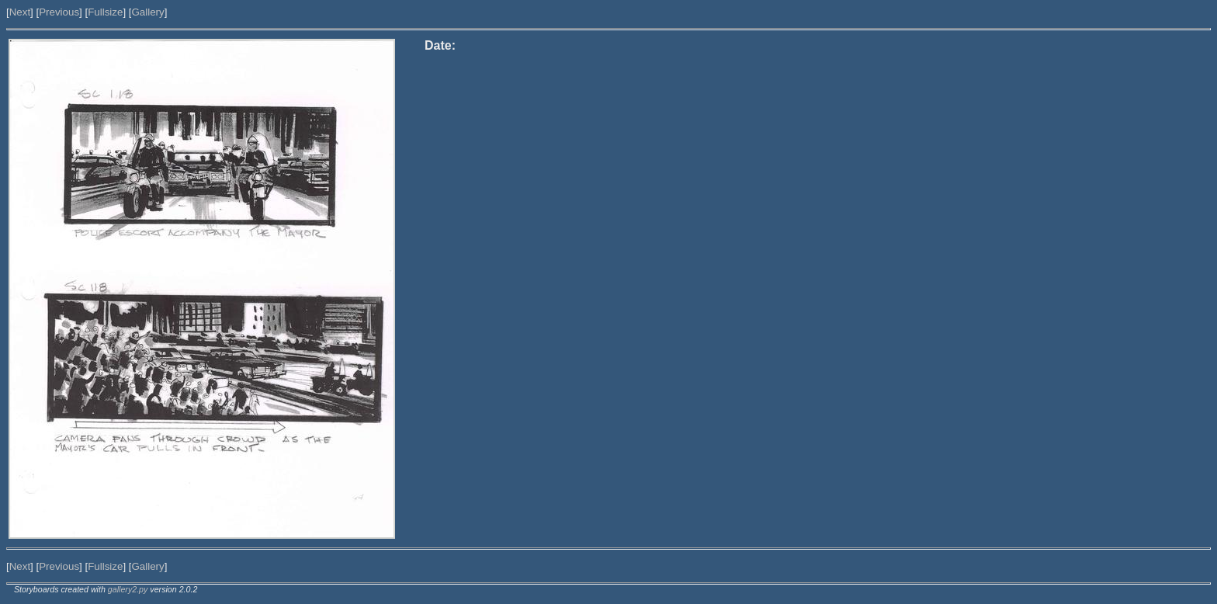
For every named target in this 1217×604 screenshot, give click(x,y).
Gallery (147, 12)
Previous (59, 12)
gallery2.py (128, 589)
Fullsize (105, 12)
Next (19, 12)
